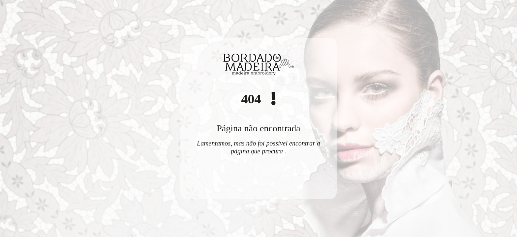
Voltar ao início (258, 177)
